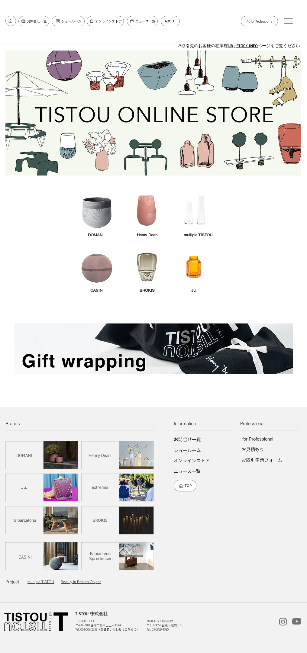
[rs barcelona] (42, 520)
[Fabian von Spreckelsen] (117, 556)
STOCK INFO (247, 45)
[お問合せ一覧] (10, 21)
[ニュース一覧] (142, 21)
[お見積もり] (253, 449)
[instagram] (282, 621)
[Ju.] (42, 487)
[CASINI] (42, 556)
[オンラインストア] (105, 21)
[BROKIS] (117, 520)
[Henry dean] (117, 455)
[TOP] (185, 485)
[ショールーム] (68, 21)
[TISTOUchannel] (296, 621)
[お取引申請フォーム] (262, 460)
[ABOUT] (170, 21)
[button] (288, 21)
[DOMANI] (42, 455)
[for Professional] (259, 21)
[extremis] (117, 487)
